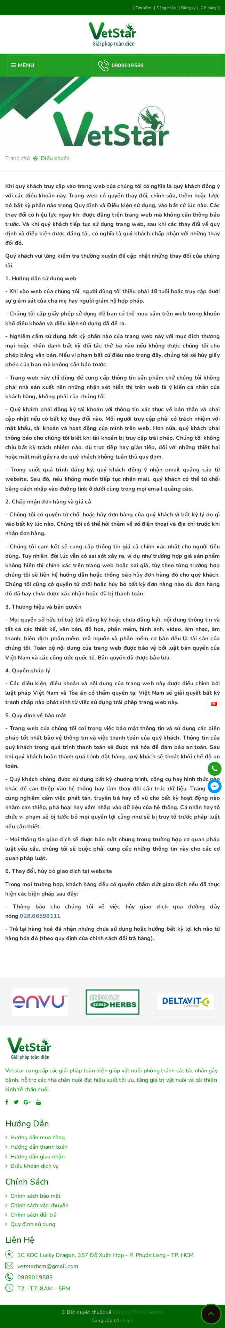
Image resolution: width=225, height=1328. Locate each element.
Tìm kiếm (143, 7)
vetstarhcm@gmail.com (47, 1266)
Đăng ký (188, 7)
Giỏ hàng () (210, 7)
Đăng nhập (166, 7)
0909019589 (35, 1277)
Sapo (128, 1320)
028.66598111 (40, 916)
